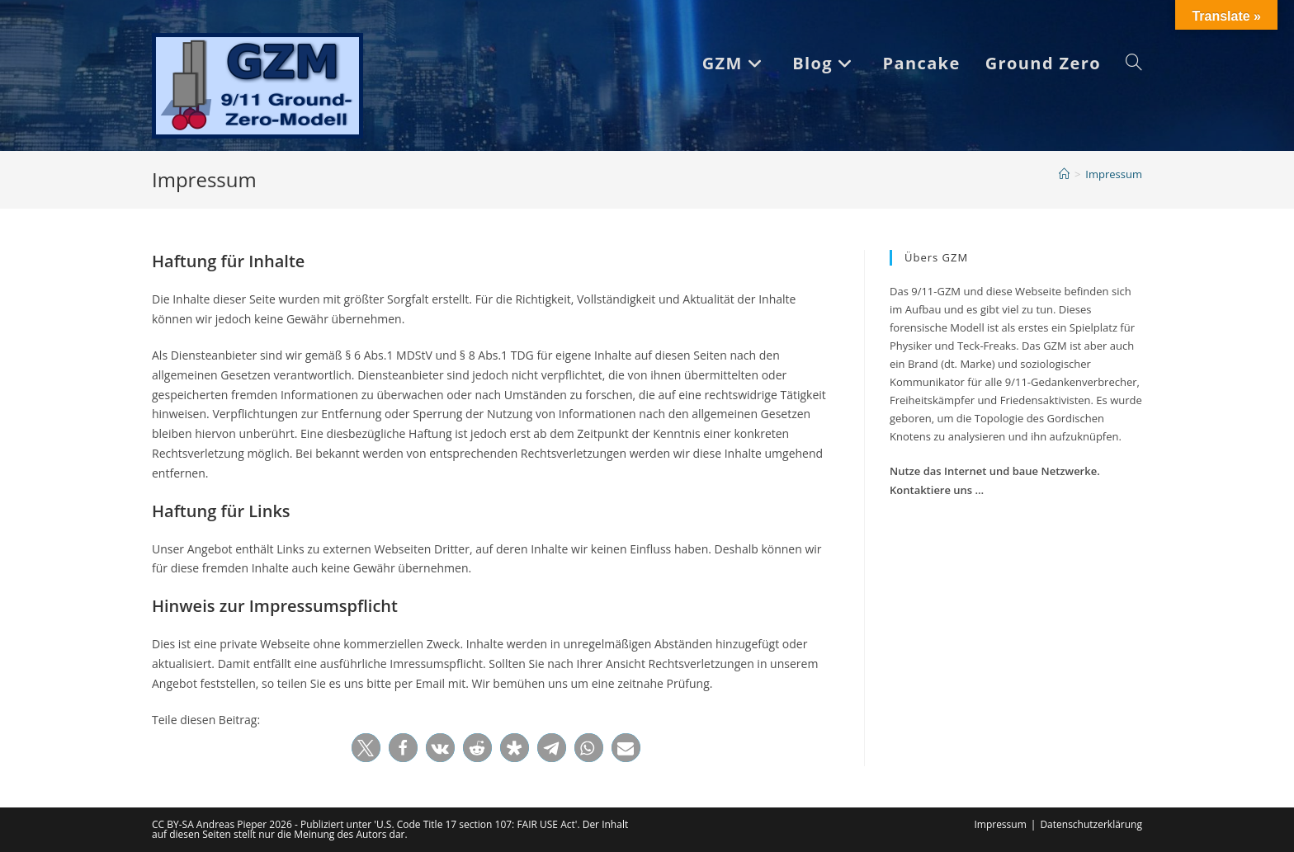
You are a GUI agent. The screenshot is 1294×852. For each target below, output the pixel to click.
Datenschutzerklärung (1091, 824)
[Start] (1064, 174)
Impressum (1113, 174)
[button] (366, 747)
